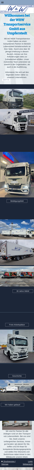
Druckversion (8, 461)
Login (30, 461)
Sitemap (4, 464)
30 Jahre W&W (23, 291)
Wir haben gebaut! (12, 405)
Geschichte (17, 376)
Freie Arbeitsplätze (17, 325)
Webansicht (28, 464)
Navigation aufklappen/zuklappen (17, 2)
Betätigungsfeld (16, 201)
